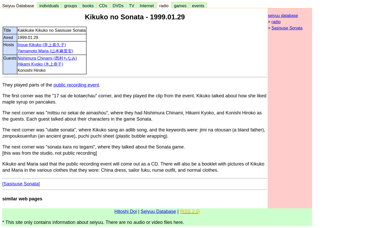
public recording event (76, 85)
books (88, 5)
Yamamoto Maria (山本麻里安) (45, 51)
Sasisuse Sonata (287, 28)
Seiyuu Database (19, 5)
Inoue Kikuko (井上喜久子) (42, 45)
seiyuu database (283, 15)
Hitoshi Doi (125, 211)
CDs (103, 5)
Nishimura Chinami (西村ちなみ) (47, 58)
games (180, 5)
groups (71, 5)
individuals (49, 5)
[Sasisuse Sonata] (21, 183)
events (198, 5)
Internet (146, 5)
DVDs (118, 5)
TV (131, 5)
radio (164, 5)
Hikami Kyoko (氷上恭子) (40, 64)
